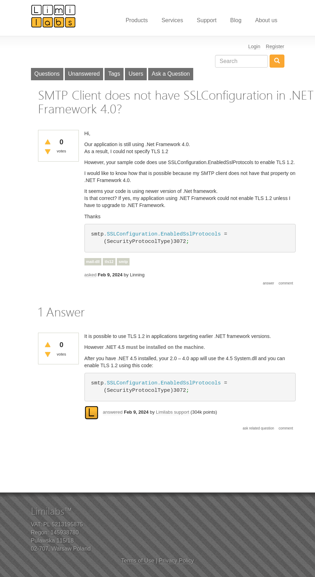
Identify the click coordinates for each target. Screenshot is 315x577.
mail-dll (93, 261)
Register (275, 46)
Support (206, 20)
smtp (123, 261)
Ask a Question (171, 74)
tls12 (109, 261)
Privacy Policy (176, 561)
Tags (114, 74)
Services (172, 20)
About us (266, 20)
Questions (47, 74)
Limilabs (53, 16)
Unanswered (84, 74)
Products (137, 20)
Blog (235, 20)
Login (254, 46)
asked (90, 274)
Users (135, 74)
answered (112, 412)
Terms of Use (137, 561)
